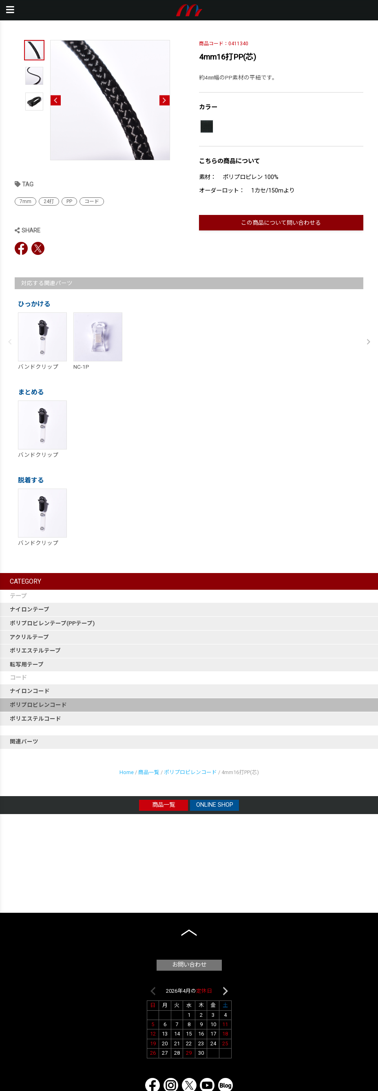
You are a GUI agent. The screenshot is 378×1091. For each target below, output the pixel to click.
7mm (25, 201)
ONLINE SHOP (214, 804)
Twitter (37, 248)
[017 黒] (206, 126)
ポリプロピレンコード (38, 705)
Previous (56, 100)
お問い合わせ (189, 964)
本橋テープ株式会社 (189, 10)
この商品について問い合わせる (281, 222)
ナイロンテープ (29, 609)
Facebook (21, 248)
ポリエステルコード (35, 718)
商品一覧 (148, 772)
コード (91, 201)
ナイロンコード (30, 691)
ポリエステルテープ (35, 650)
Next (164, 100)
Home (126, 772)
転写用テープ (27, 664)
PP (69, 201)
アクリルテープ (29, 637)
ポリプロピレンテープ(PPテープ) (52, 623)
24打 (49, 201)
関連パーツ (24, 741)
